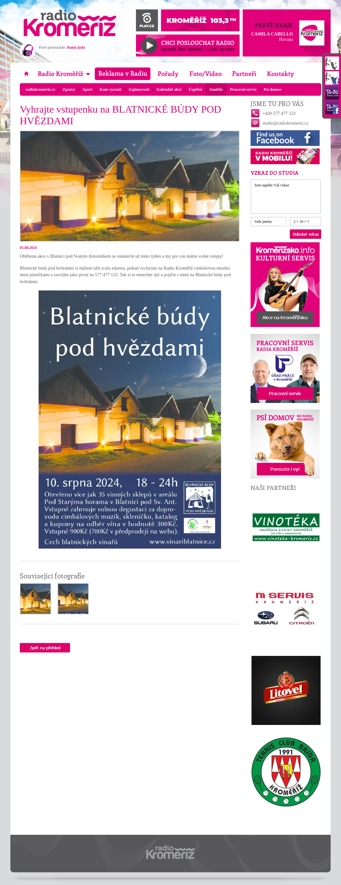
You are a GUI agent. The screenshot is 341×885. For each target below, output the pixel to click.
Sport (87, 89)
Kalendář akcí (169, 89)
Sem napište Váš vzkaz (286, 196)
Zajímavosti (138, 89)
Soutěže (216, 89)
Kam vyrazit (110, 89)
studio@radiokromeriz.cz (285, 123)
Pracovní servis (243, 89)
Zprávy (68, 89)
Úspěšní (195, 89)
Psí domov (273, 89)
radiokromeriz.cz (40, 89)
